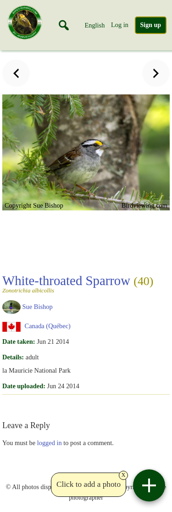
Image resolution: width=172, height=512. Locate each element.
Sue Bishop (37, 306)
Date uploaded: (23, 386)
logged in (49, 442)
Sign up (150, 25)
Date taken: (18, 341)
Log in (119, 24)
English (94, 25)
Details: (13, 357)
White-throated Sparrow (77, 283)
